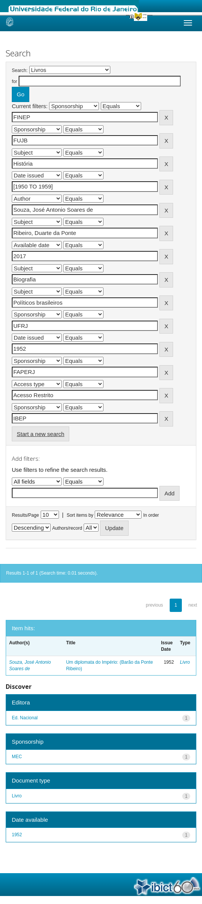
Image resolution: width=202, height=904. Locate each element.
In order (151, 515)
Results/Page (25, 515)
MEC (17, 756)
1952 (17, 834)
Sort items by (80, 515)
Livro (185, 662)
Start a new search (40, 434)
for (14, 81)
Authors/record (67, 528)
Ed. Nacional (25, 717)
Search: (19, 70)
